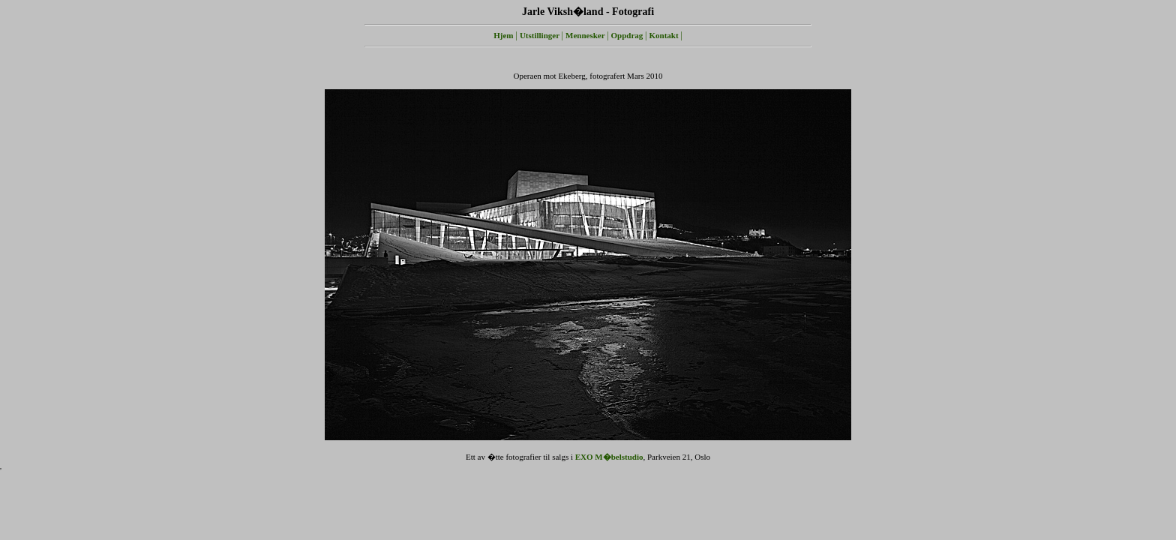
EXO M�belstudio (609, 456)
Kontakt (664, 35)
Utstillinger (541, 35)
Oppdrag (628, 35)
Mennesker (586, 35)
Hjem (503, 35)
